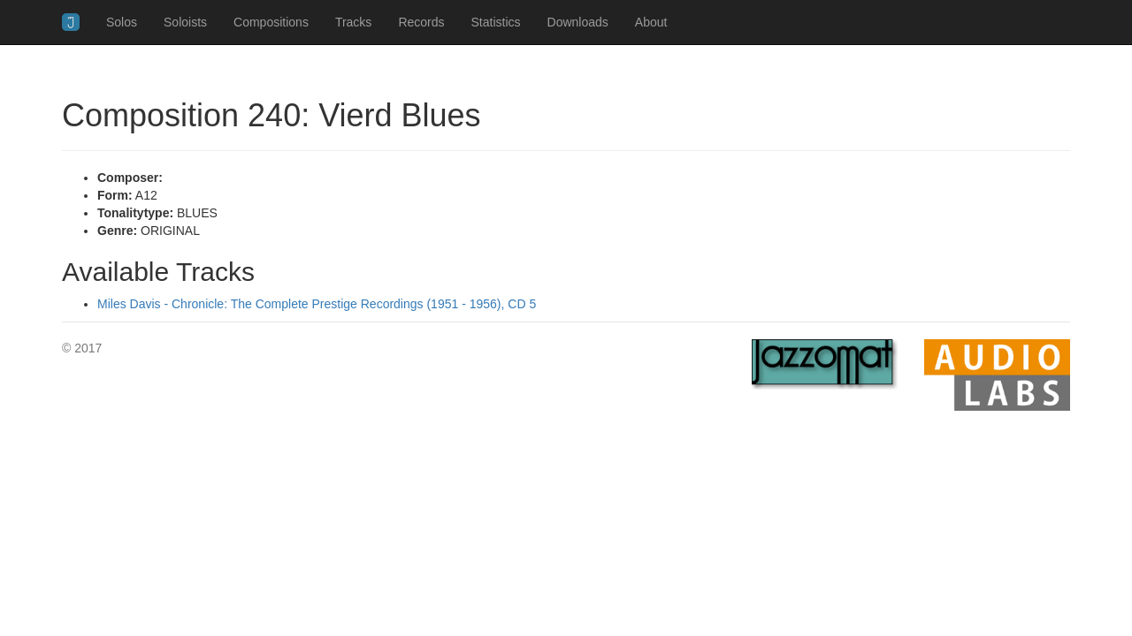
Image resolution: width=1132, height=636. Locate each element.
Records (421, 22)
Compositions (271, 22)
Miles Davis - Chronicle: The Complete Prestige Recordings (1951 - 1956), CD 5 (316, 304)
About (651, 22)
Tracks (353, 22)
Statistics (496, 22)
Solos (121, 22)
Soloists (185, 22)
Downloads (577, 22)
